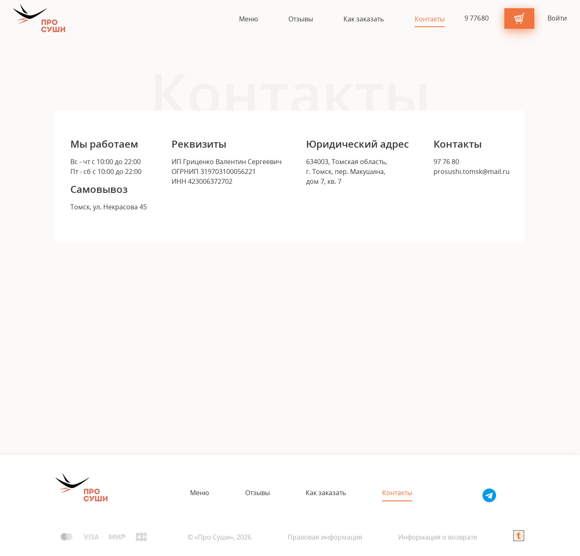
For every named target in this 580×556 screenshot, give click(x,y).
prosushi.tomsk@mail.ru (472, 171)
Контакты (430, 19)
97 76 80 (446, 161)
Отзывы (300, 19)
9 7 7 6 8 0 (477, 18)
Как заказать (363, 19)
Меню (248, 19)
